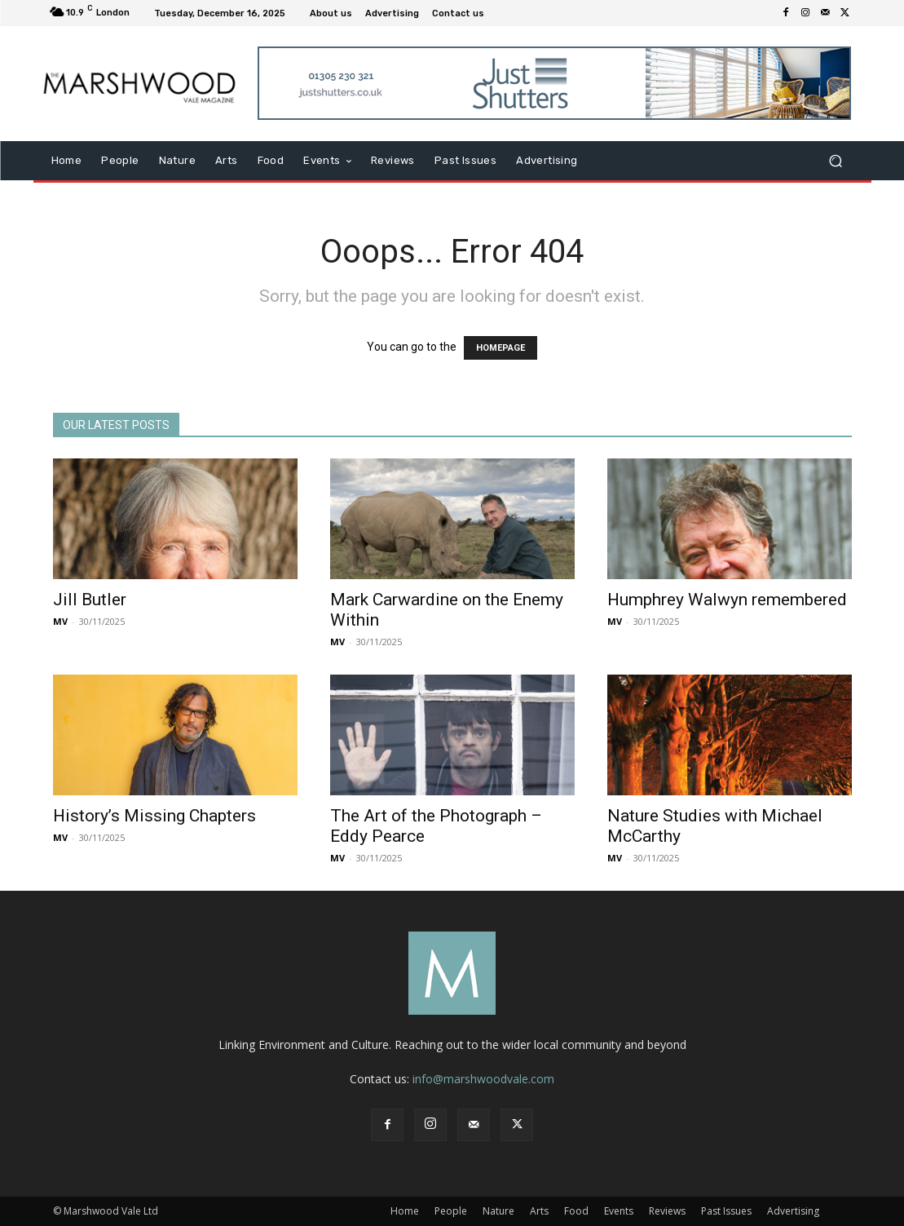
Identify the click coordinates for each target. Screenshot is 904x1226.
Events (618, 1211)
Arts (539, 1211)
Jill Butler (89, 599)
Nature (498, 1211)
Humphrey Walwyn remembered (727, 599)
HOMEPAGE (500, 348)
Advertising (793, 1211)
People (450, 1211)
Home (404, 1211)
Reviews (667, 1211)
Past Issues (726, 1211)
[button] (836, 161)
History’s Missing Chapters (154, 815)
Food (576, 1211)
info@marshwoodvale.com (483, 1079)
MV (60, 621)
